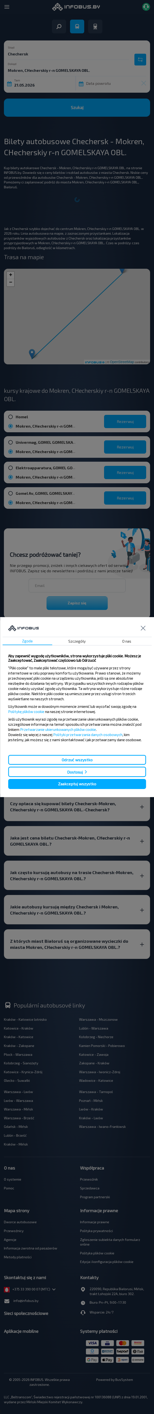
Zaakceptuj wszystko (77, 783)
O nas (126, 641)
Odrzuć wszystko (77, 759)
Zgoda (27, 641)
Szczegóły (77, 641)
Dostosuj (75, 772)
